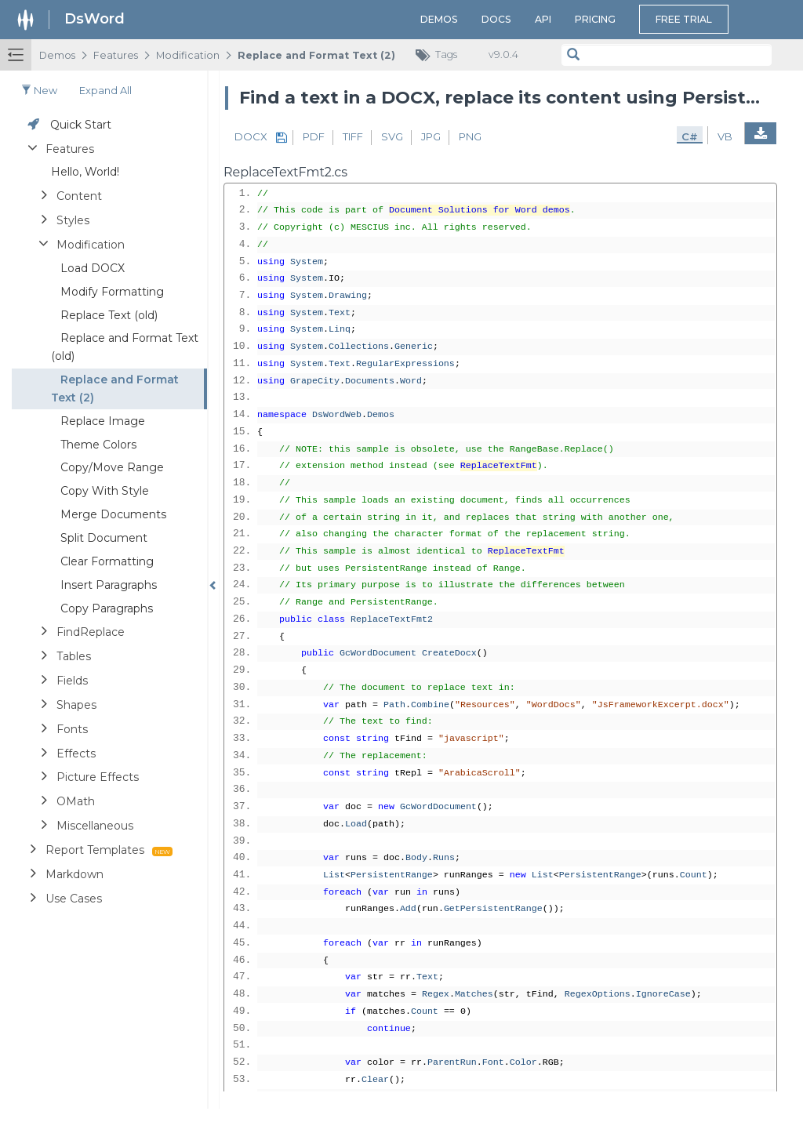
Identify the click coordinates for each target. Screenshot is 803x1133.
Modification (188, 55)
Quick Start (80, 125)
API (543, 19)
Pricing (595, 19)
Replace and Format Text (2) (316, 55)
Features (115, 55)
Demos (439, 19)
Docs (496, 19)
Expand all (105, 90)
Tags (440, 55)
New (39, 90)
